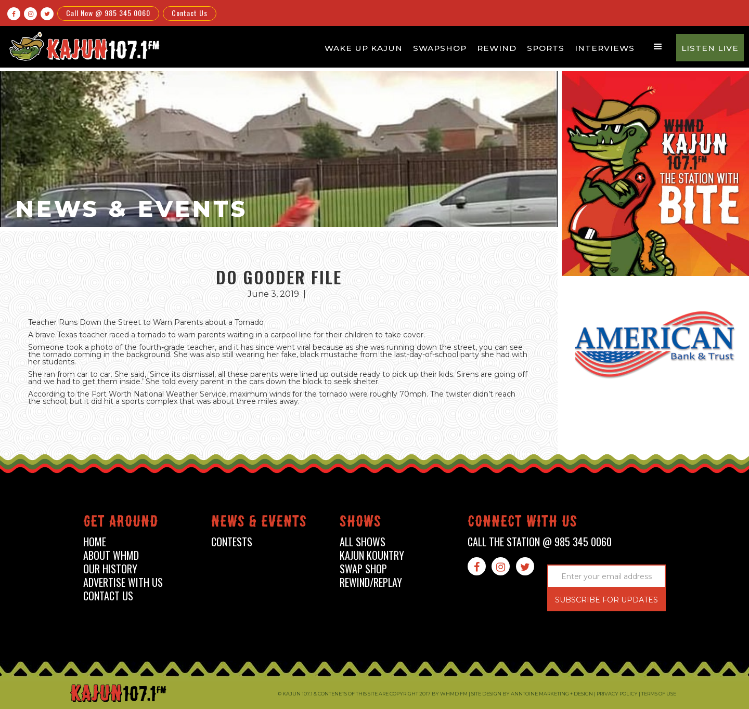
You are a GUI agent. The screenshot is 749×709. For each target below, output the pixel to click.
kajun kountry (372, 555)
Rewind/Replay (371, 582)
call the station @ (540, 541)
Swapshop (440, 48)
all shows (362, 541)
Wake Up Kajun (364, 48)
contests (231, 541)
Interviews (605, 48)
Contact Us (190, 12)
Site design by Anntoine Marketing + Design (532, 694)
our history (110, 568)
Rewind (496, 48)
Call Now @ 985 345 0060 (108, 12)
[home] (82, 46)
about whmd (111, 555)
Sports (545, 48)
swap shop (363, 568)
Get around (120, 523)
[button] (658, 46)
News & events (259, 523)
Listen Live (710, 48)
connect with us (522, 523)
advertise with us (123, 582)
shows (360, 523)
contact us (108, 595)
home (94, 541)
